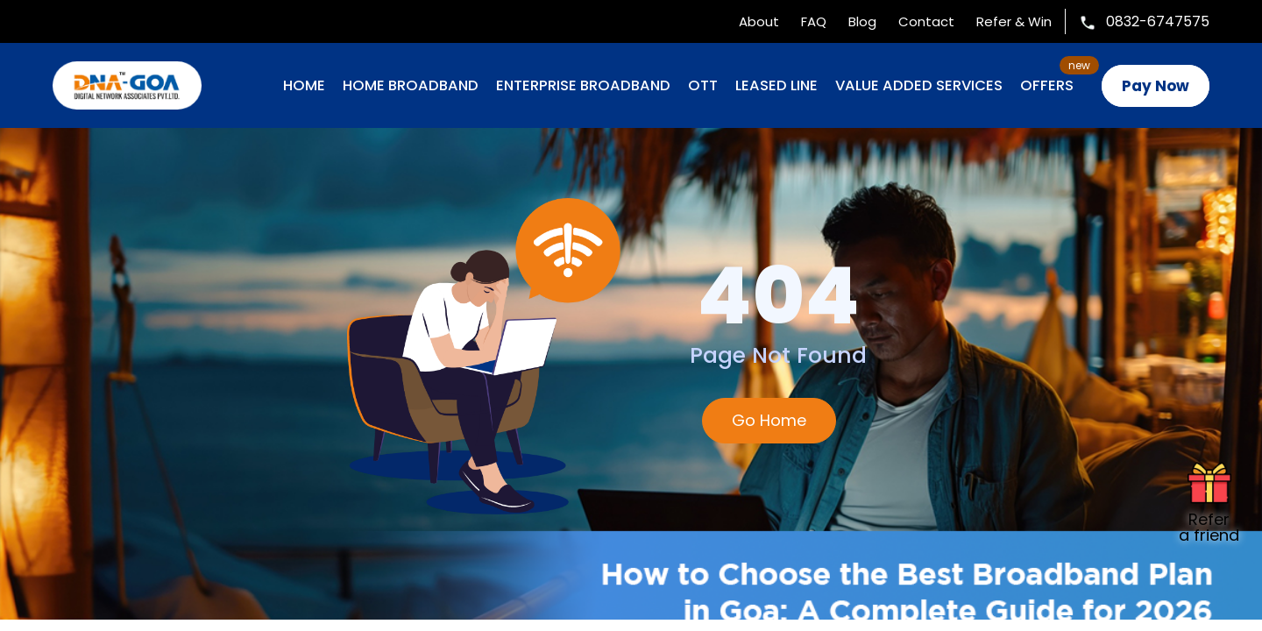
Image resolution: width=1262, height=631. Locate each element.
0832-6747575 (1144, 21)
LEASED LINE (776, 85)
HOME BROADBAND (411, 85)
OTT (703, 85)
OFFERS (1047, 85)
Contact (926, 21)
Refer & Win (1014, 21)
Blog (862, 21)
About (759, 21)
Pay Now (1155, 85)
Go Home (769, 420)
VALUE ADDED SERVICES (919, 85)
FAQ (813, 21)
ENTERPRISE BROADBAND (583, 85)
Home (304, 85)
